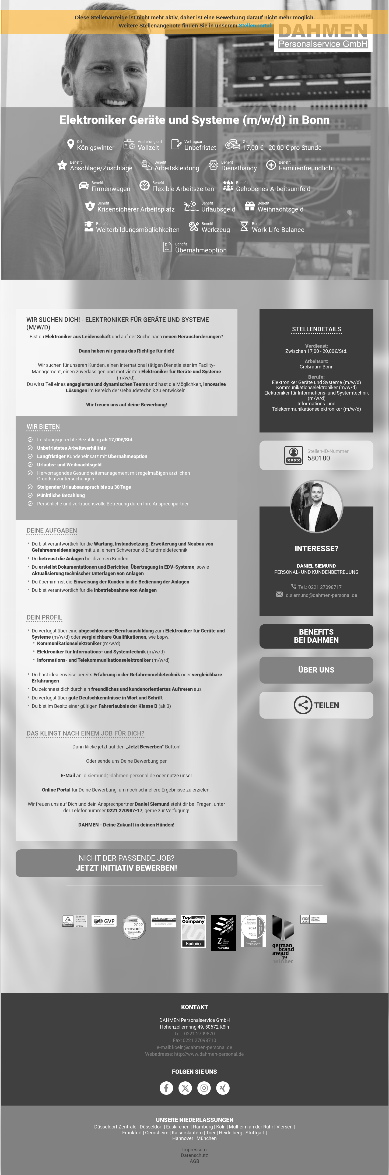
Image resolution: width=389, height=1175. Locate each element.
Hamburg (203, 1127)
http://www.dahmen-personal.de (209, 1054)
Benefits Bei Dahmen (316, 636)
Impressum (194, 1149)
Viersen (284, 1127)
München (207, 1138)
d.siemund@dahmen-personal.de (119, 775)
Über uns (316, 670)
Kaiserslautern (187, 1132)
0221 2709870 (199, 1033)
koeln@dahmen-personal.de (202, 1047)
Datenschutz (194, 1155)
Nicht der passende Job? (126, 863)
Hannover (182, 1138)
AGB (194, 1161)
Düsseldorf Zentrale (115, 1127)
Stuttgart (255, 1132)
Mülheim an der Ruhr (251, 1127)
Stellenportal (255, 26)
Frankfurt (132, 1132)
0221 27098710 (199, 1040)
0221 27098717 (325, 587)
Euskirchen (178, 1127)
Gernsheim (157, 1132)
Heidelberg (230, 1132)
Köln (221, 1127)
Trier (211, 1132)
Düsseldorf (151, 1127)
